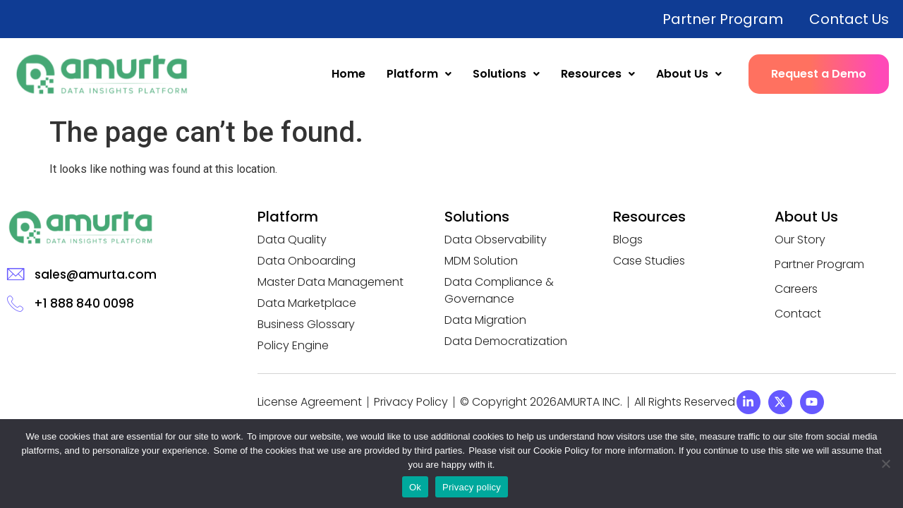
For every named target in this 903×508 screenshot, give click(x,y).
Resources (598, 74)
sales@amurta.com (96, 274)
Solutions (506, 74)
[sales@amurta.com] (15, 274)
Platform (419, 74)
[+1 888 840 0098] (15, 303)
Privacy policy (471, 487)
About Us (689, 74)
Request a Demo (818, 74)
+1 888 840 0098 (84, 303)
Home (348, 74)
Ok (415, 487)
